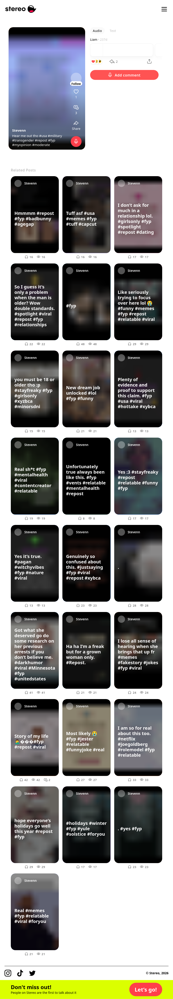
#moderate (41, 144)
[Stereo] (20, 9)
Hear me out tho (25, 135)
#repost (41, 140)
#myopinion (21, 144)
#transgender (23, 140)
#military (55, 135)
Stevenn (19, 130)
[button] (145, 989)
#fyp (51, 140)
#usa (43, 135)
